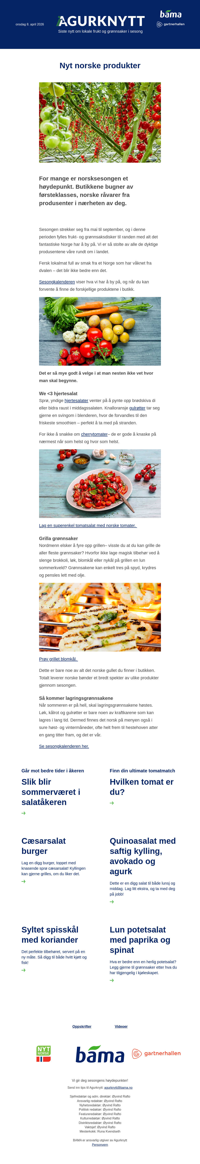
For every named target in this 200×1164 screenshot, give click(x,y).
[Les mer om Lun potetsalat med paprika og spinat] (112, 1114)
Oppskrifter (81, 1160)
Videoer (121, 1160)
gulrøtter (137, 408)
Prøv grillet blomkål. (58, 659)
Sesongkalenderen (57, 281)
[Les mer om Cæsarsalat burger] (23, 975)
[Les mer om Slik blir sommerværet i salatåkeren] (23, 867)
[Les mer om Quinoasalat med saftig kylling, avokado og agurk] (112, 996)
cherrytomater (94, 434)
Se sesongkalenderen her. (64, 746)
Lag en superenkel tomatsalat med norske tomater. (88, 525)
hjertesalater (76, 400)
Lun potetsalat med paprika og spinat (140, 1073)
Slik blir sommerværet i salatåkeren (50, 845)
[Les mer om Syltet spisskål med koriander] (23, 1104)
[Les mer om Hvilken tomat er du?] (112, 849)
